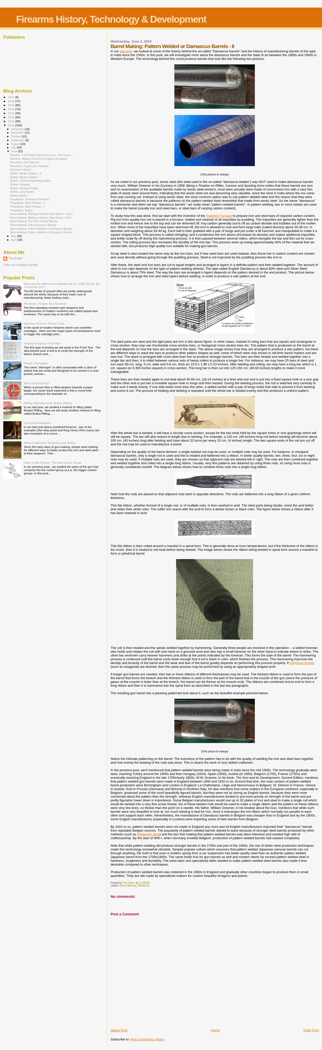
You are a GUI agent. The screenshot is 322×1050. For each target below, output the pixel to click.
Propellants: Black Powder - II (27, 202)
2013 (11, 113)
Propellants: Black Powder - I (27, 206)
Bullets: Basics (18, 195)
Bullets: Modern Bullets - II (25, 173)
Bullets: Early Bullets (22, 191)
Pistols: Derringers (36, 363)
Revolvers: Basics (20, 169)
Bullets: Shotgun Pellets (24, 188)
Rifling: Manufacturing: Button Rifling (48, 403)
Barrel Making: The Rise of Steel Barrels (34, 221)
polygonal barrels (302, 663)
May (14, 236)
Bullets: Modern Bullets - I (25, 177)
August (16, 143)
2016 (11, 101)
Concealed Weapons (37, 422)
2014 (11, 109)
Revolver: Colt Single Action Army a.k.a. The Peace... (41, 155)
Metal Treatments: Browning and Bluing (49, 442)
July (14, 147)
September (18, 140)
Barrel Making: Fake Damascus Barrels (33, 224)
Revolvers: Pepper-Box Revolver (29, 166)
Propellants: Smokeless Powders (29, 199)
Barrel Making (128, 885)
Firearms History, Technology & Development (111, 19)
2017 (11, 97)
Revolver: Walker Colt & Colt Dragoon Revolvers (38, 158)
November (18, 132)
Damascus (143, 885)
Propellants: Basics (21, 210)
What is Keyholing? (36, 383)
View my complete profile (20, 265)
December (18, 129)
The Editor (15, 258)
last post (126, 51)
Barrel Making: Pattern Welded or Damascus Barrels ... (42, 228)
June (14, 151)
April (14, 239)
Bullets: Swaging (20, 184)
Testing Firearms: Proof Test (42, 343)
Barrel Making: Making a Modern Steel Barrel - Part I (41, 217)
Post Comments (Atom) (148, 1039)
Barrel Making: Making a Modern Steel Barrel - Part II (41, 213)
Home (215, 1030)
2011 (11, 121)
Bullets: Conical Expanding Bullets (30, 180)
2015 (11, 105)
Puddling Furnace (219, 216)
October (16, 136)
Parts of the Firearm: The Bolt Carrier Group (52, 462)
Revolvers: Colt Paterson (24, 162)
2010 (11, 125)
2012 (11, 117)
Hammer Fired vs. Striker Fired (44, 323)
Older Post (311, 1030)
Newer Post (118, 1030)
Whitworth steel (148, 834)
